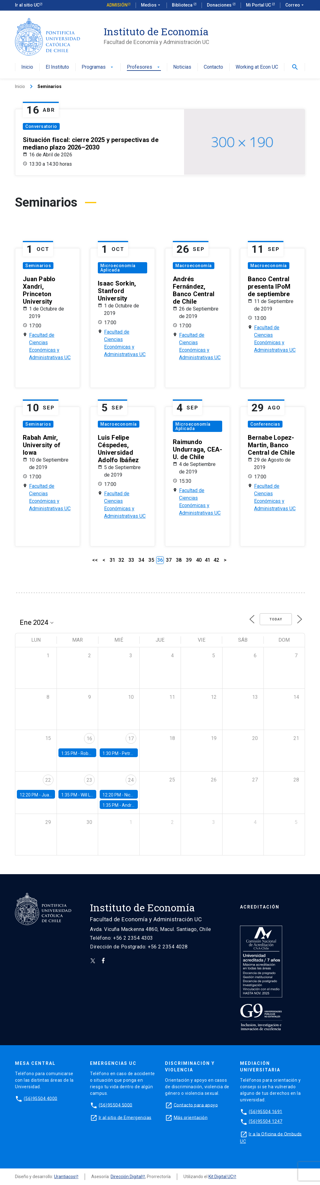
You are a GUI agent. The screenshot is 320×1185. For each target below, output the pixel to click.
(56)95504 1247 (265, 1121)
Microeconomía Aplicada (118, 267)
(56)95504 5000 (115, 1104)
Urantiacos (64, 1176)
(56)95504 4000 (41, 1098)
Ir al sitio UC (27, 4)
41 (207, 560)
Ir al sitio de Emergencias (125, 1117)
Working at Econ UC (257, 67)
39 (189, 560)
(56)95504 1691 (265, 1111)
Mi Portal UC (259, 4)
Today (275, 619)
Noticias (182, 67)
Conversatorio (41, 126)
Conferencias (265, 424)
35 (151, 560)
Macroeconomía (193, 265)
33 (131, 560)
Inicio (27, 67)
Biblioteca (182, 4)
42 (216, 560)
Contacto (213, 67)
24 (131, 780)
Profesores (144, 67)
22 (48, 780)
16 (89, 739)
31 (112, 560)
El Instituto (57, 67)
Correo (295, 5)
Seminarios (38, 265)
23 (89, 780)
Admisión (117, 4)
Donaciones (219, 4)
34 (141, 560)
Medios (151, 5)
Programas (98, 67)
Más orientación (191, 1117)
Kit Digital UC (220, 1176)
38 (179, 560)
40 (199, 560)
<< (95, 560)
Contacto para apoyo (196, 1104)
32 (121, 560)
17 (131, 739)
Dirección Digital (126, 1176)
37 (169, 560)
